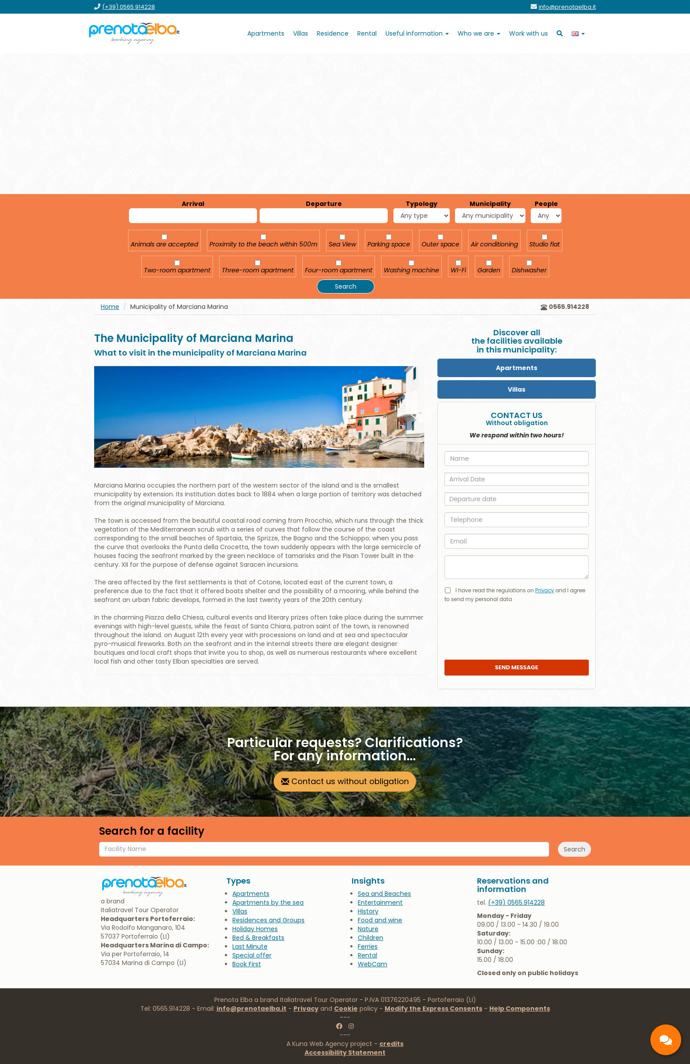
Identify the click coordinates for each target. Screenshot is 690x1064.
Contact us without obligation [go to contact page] (345, 781)
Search (345, 286)
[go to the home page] (135, 33)
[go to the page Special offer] (252, 955)
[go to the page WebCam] (372, 964)
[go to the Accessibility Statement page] (345, 1052)
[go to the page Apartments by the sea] (268, 902)
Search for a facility (152, 831)
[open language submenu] (578, 33)
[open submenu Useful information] (417, 33)
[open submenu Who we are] (479, 33)
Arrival (193, 203)
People (546, 203)
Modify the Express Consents (433, 1008)
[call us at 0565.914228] (516, 902)
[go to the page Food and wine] (380, 920)
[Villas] (516, 389)
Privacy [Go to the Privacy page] (306, 1008)
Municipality (490, 203)
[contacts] (665, 1039)
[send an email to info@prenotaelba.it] (567, 7)
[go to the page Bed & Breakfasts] (258, 937)
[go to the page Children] (370, 937)
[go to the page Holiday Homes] (255, 929)
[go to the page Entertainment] (380, 902)
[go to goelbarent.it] (367, 33)
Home (110, 306)
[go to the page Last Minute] (250, 946)
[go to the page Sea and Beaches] (384, 893)
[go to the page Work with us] (528, 33)
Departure (324, 203)
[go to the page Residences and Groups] (268, 920)
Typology (421, 203)
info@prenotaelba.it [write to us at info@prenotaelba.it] (251, 1008)
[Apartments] (516, 368)
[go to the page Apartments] (266, 33)
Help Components (519, 1008)
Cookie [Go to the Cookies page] (346, 1008)
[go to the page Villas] (300, 33)
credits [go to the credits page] (391, 1043)
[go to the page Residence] (332, 33)
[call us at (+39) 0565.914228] (128, 7)
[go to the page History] (368, 911)
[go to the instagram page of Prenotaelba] (351, 1026)
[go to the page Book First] (246, 964)
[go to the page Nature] (368, 929)
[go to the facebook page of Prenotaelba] (339, 1026)
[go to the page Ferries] (368, 946)
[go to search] (559, 33)
